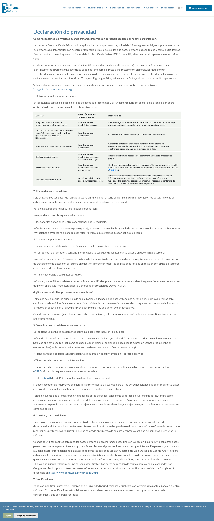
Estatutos (113, 170)
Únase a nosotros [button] (198, 8)
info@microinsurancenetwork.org (52, 89)
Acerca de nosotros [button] (73, 7)
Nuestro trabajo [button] (96, 7)
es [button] (180, 7)
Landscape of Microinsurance (125, 7)
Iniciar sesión (167, 7)
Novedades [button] (150, 7)
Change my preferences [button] (26, 516)
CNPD (38, 371)
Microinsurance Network (15, 8)
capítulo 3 (45, 378)
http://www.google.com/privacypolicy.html (73, 472)
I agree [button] (8, 516)
